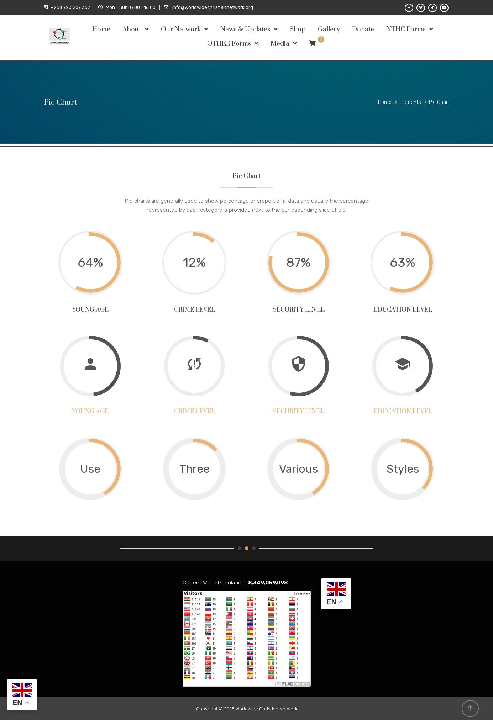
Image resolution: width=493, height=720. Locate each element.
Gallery (329, 29)
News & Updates (245, 29)
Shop (298, 29)
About (131, 29)
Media (280, 43)
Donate (363, 29)
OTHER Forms (229, 43)
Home (101, 29)
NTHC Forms (406, 29)
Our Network (181, 29)
